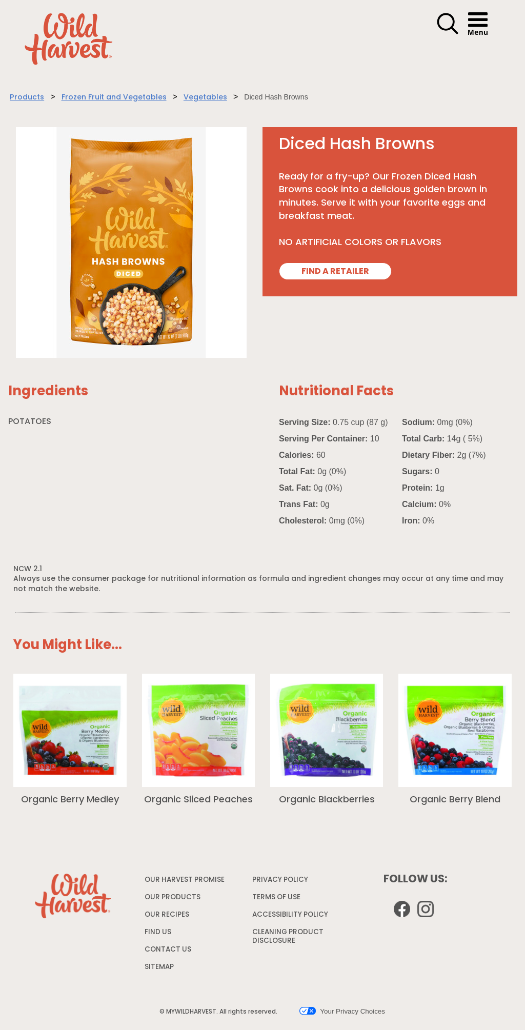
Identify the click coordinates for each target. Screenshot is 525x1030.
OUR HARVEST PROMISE (185, 880)
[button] (447, 33)
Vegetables (205, 98)
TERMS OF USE (277, 899)
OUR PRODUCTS (172, 897)
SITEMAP (159, 967)
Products (27, 98)
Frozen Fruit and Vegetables (114, 98)
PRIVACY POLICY (281, 882)
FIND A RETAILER (335, 272)
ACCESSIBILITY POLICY (291, 917)
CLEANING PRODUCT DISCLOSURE (288, 938)
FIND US (158, 932)
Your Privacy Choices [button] (342, 1011)
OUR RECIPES (167, 915)
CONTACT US (168, 949)
